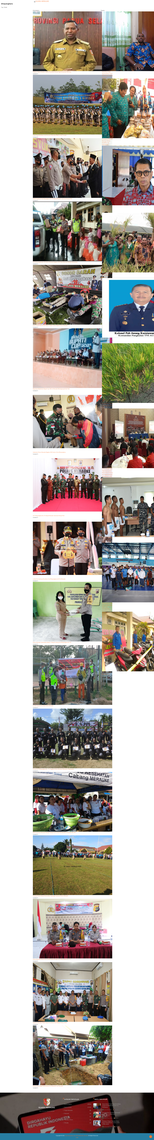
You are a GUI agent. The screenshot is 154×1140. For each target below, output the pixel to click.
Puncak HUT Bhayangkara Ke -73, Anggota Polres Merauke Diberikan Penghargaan (53, 769)
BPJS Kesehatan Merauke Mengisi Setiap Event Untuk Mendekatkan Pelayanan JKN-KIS (54, 832)
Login (77, 1137)
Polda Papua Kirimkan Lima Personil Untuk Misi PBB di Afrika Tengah (49, 135)
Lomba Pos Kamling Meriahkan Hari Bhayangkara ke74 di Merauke (49, 579)
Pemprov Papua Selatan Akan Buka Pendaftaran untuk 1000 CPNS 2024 (110, 1122)
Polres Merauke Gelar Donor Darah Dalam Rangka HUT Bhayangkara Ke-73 (51, 959)
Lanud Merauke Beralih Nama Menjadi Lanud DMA (107, 340)
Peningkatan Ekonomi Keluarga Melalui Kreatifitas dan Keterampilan (111, 1114)
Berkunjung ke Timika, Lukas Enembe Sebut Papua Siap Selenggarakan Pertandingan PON (107, 607)
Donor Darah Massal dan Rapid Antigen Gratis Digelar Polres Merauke (50, 325)
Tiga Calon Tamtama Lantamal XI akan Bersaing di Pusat (107, 539)
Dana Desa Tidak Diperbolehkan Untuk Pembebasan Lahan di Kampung (111, 1105)
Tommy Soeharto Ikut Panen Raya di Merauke (107, 275)
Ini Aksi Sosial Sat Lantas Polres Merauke (43, 706)
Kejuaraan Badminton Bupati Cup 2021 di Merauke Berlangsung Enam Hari (51, 389)
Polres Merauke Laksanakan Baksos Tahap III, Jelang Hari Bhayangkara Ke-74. (52, 642)
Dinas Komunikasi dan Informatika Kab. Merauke (76, 1135)
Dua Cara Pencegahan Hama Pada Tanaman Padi (107, 405)
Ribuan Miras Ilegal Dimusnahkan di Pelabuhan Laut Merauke (48, 1086)
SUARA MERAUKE (42, 1)
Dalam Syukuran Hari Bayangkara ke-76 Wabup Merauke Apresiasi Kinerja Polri (52, 198)
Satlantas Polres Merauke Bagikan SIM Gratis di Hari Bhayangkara (49, 452)
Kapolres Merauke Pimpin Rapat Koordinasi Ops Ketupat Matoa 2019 (50, 1022)
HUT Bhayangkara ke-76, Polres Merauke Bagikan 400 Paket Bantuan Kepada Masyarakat (55, 262)
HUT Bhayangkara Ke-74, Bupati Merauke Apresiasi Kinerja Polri (48, 515)
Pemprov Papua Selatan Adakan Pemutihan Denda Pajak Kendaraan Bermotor (52, 72)
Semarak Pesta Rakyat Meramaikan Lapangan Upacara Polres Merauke (50, 896)
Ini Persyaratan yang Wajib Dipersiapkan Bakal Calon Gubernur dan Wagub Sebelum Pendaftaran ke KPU (107, 472)
